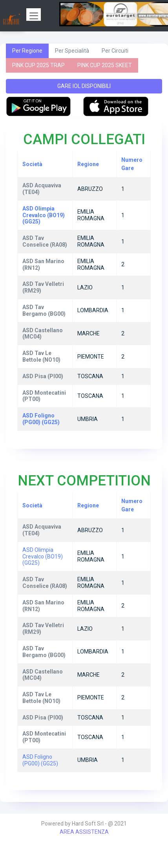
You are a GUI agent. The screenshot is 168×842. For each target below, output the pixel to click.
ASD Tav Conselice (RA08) (44, 582)
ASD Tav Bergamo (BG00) (44, 651)
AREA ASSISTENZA (84, 832)
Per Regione (27, 51)
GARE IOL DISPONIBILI (84, 86)
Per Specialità (72, 51)
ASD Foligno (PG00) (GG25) (40, 760)
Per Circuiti (115, 51)
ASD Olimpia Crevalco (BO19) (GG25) (42, 556)
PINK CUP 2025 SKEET (104, 65)
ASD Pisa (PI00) (42, 717)
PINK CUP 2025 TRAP (38, 65)
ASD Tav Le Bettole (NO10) (41, 697)
